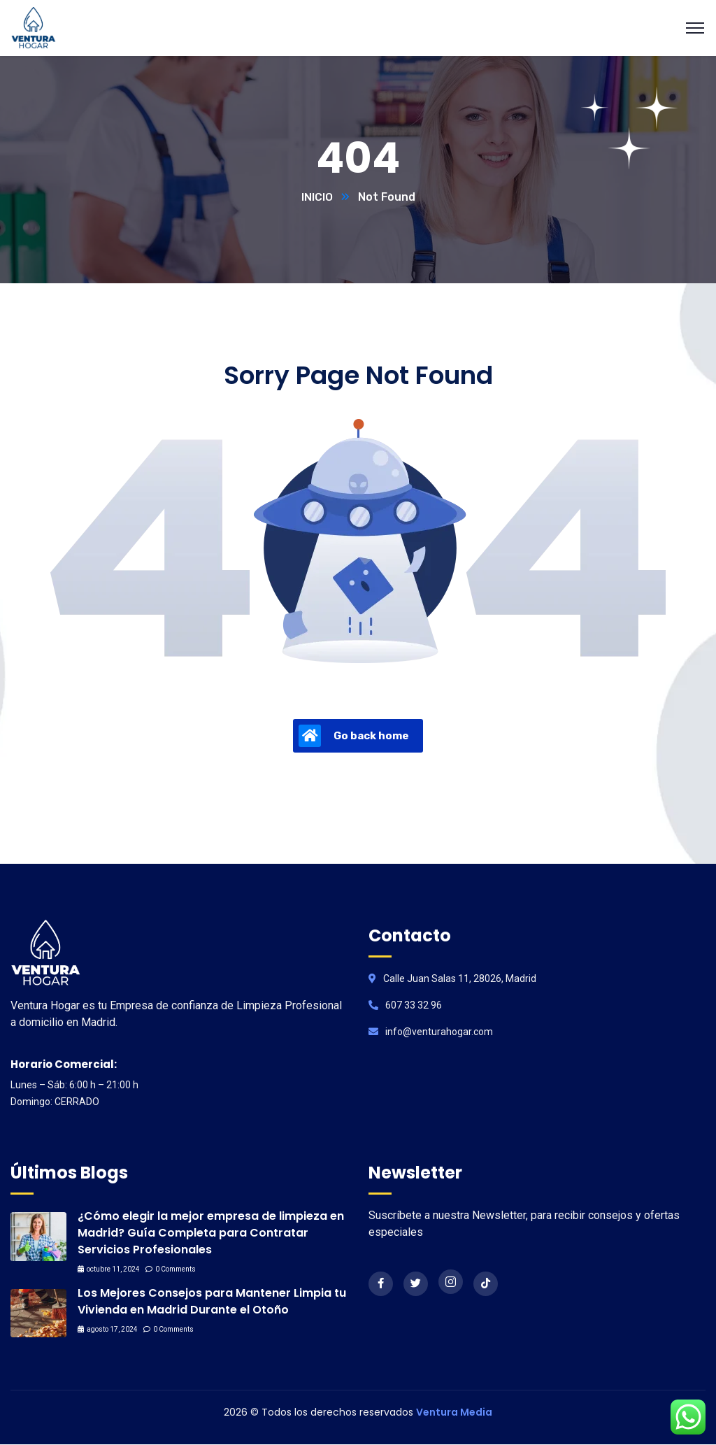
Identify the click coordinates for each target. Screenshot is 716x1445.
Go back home (354, 736)
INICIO (317, 197)
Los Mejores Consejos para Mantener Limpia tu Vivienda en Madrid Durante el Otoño (212, 1302)
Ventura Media (454, 1413)
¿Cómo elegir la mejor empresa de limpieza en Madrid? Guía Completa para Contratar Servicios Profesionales (211, 1233)
